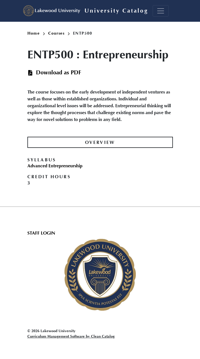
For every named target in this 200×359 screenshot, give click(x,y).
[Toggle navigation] (161, 11)
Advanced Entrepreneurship (54, 165)
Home (36, 33)
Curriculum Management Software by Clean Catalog (71, 336)
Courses (59, 33)
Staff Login (41, 233)
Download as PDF (58, 72)
